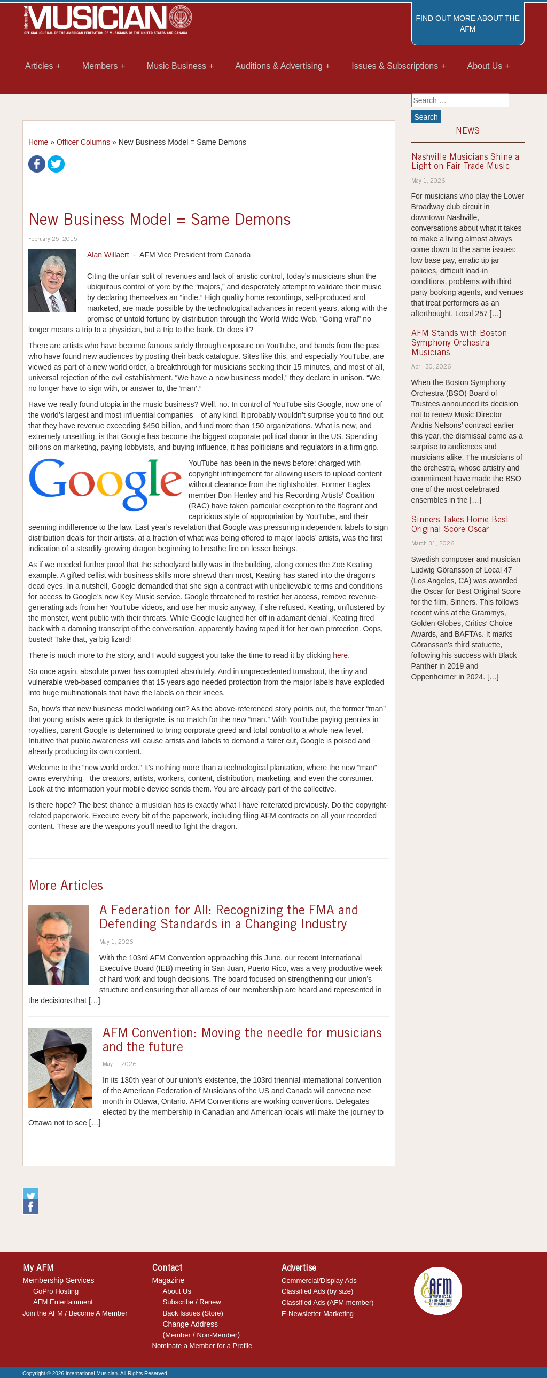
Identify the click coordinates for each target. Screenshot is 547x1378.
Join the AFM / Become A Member (75, 1313)
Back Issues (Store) (193, 1313)
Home (38, 142)
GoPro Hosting (56, 1291)
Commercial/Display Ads (319, 1281)
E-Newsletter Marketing (318, 1314)
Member (178, 1335)
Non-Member (217, 1335)
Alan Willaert (108, 254)
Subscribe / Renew (192, 1302)
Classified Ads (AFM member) (328, 1302)
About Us (177, 1291)
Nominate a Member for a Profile (202, 1346)
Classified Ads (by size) (317, 1291)
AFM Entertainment (63, 1302)
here (340, 655)
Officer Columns (83, 142)
